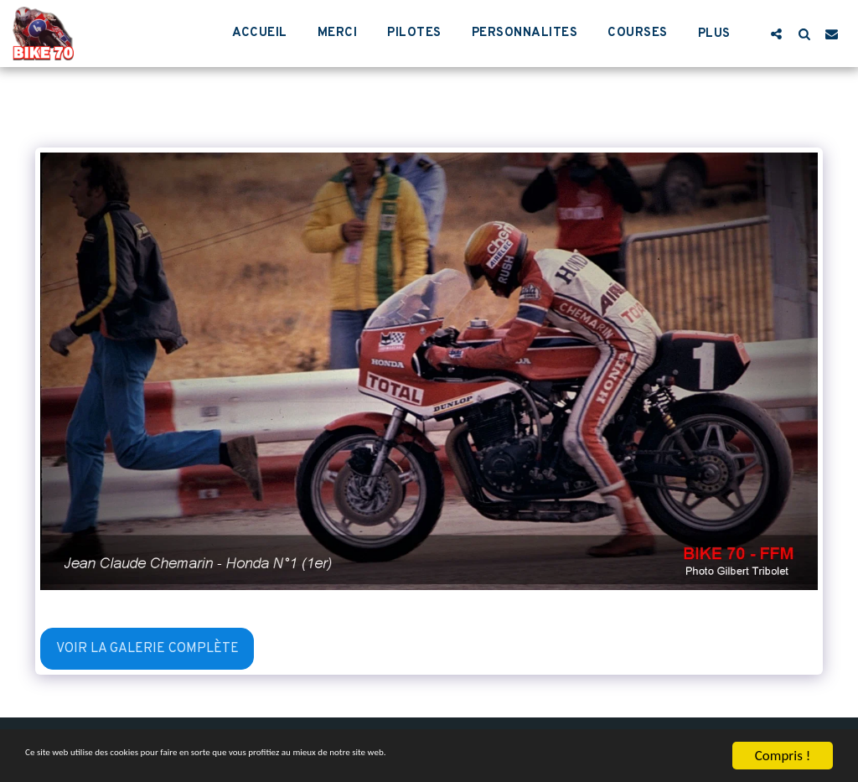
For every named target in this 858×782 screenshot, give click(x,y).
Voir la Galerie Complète (147, 648)
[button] (776, 33)
